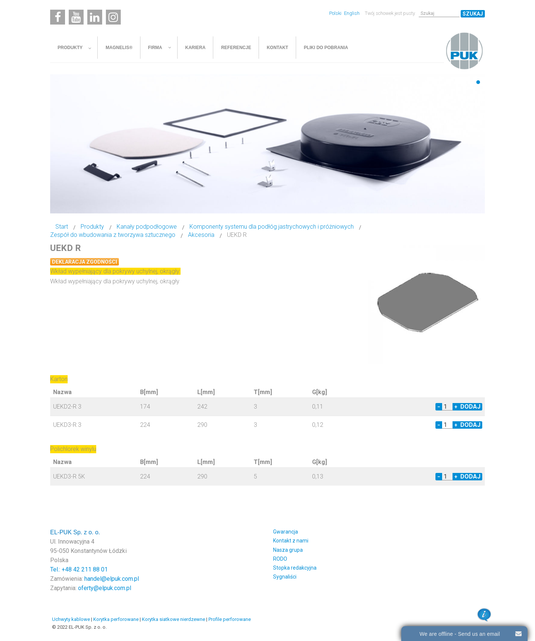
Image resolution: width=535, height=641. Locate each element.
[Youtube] (76, 17)
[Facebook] (57, 17)
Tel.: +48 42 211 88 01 (79, 569)
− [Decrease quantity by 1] (438, 407)
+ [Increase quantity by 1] (455, 407)
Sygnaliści (284, 577)
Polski (336, 13)
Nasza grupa (288, 550)
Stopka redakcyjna (295, 568)
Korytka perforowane (116, 619)
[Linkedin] (94, 17)
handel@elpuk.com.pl (111, 578)
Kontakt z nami (290, 541)
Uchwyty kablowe (71, 619)
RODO (280, 559)
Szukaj (473, 14)
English (352, 13)
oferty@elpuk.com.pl (104, 588)
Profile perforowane (229, 619)
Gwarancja (285, 532)
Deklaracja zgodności (84, 262)
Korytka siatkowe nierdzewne (173, 619)
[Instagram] (113, 17)
